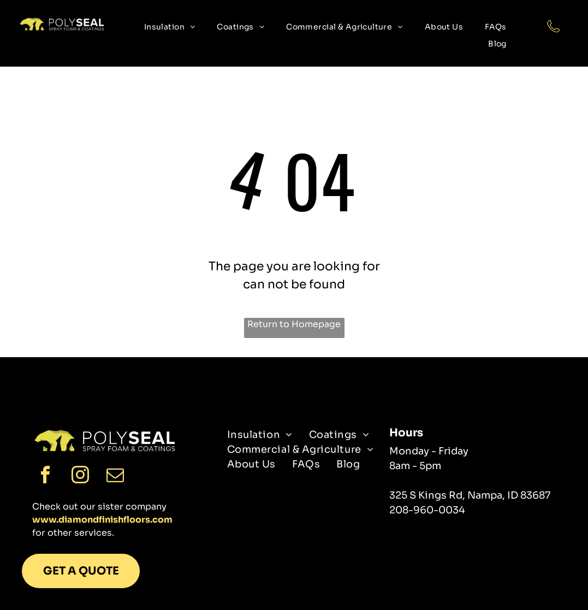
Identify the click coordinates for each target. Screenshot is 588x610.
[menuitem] (169, 27)
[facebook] (45, 476)
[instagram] (80, 476)
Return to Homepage (294, 324)
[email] (115, 476)
